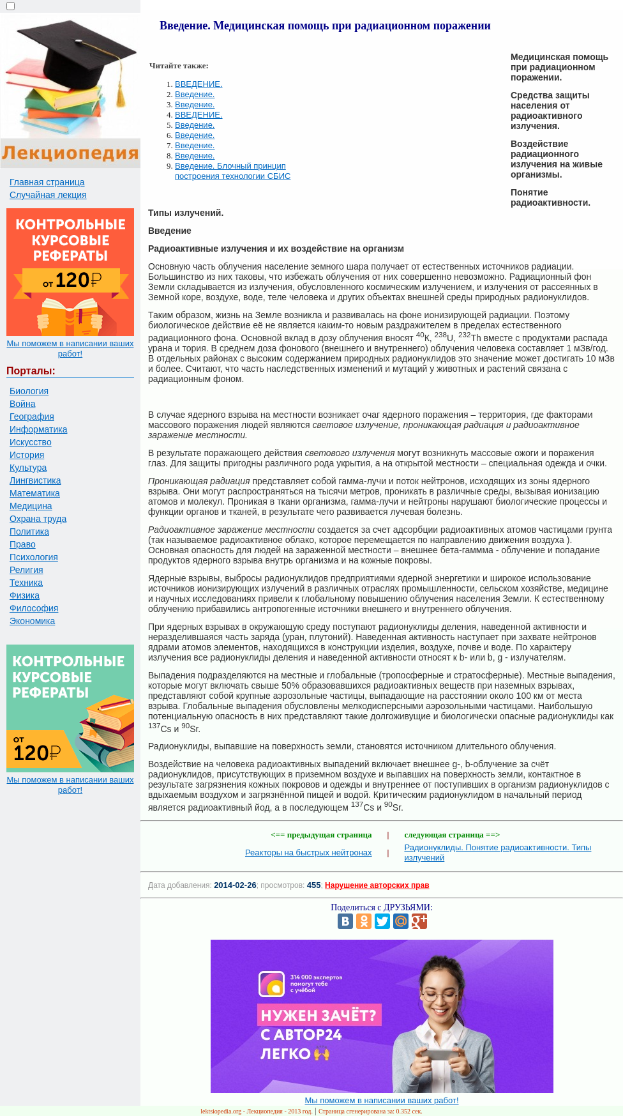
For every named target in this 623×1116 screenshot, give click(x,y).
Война (22, 404)
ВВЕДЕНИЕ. (199, 84)
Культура (28, 467)
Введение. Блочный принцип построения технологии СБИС (232, 171)
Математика (35, 493)
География (32, 416)
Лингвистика (35, 480)
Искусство (31, 442)
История (27, 455)
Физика (25, 595)
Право (23, 544)
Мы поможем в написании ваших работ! (69, 348)
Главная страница (47, 182)
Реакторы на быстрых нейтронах (308, 852)
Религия (26, 570)
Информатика (38, 429)
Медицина (31, 506)
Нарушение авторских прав (377, 885)
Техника (26, 582)
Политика (29, 531)
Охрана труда (38, 519)
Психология (34, 557)
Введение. (194, 94)
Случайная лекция (48, 195)
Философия (34, 608)
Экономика (32, 621)
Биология (29, 391)
